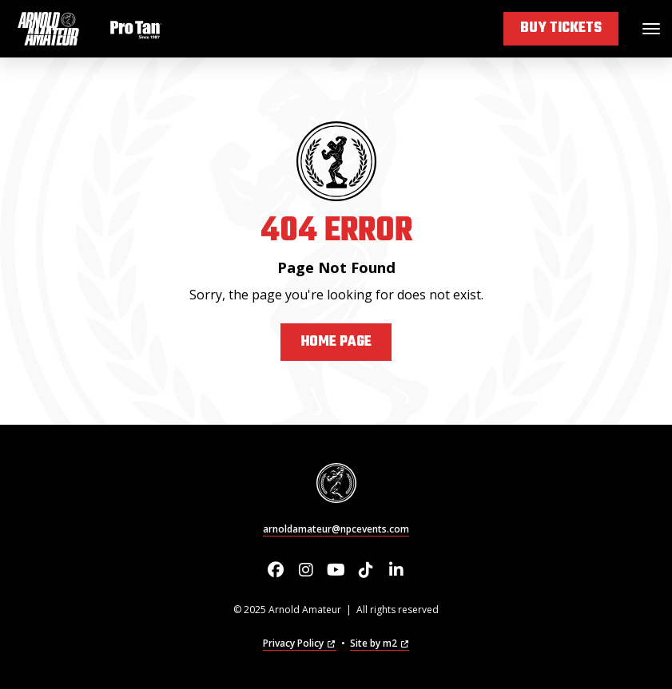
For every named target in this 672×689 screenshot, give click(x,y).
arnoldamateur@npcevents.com (336, 529)
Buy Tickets (561, 28)
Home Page (336, 342)
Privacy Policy (299, 643)
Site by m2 (379, 643)
